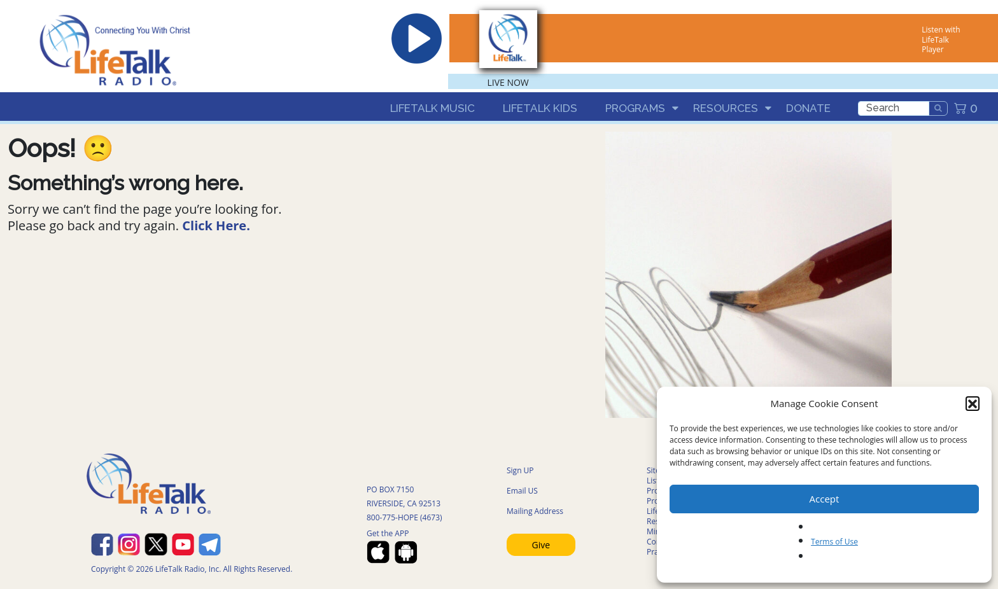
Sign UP (520, 470)
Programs (635, 108)
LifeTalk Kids (540, 108)
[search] (893, 108)
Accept (825, 498)
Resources (725, 108)
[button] (972, 403)
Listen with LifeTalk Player (941, 39)
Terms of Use (834, 541)
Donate (808, 108)
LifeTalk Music (432, 108)
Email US (522, 490)
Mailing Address (535, 511)
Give (541, 545)
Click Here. (216, 225)
